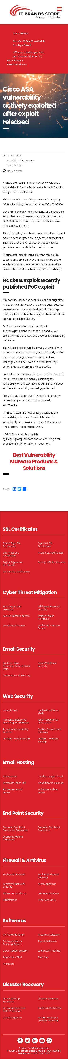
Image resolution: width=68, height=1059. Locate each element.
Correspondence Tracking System (12, 943)
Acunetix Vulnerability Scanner (15, 730)
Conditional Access (14, 625)
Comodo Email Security (16, 675)
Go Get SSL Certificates (16, 571)
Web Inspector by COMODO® (48, 721)
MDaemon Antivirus (14, 893)
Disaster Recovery (48, 998)
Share (6, 489)
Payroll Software (47, 941)
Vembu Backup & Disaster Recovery (48, 1019)
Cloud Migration (12, 1017)
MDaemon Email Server (13, 791)
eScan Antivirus (47, 883)
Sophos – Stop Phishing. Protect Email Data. (16, 666)
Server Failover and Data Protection (14, 1009)
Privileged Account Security (49, 608)
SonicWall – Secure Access (49, 627)
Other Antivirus (47, 899)
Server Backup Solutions (11, 1000)
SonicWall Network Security (14, 885)
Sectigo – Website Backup (48, 740)
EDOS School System (15, 950)
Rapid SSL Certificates (50, 552)
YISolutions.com (40, 1048)
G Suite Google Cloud (50, 776)
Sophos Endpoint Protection (13, 838)
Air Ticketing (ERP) (14, 934)
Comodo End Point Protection (49, 829)
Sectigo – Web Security (16, 738)
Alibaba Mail (10, 776)
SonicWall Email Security (47, 664)
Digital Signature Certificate (13, 563)
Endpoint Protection (50, 1008)
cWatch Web (10, 710)
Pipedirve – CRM (12, 957)
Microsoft (8, 963)
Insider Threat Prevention (46, 617)
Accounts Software (49, 934)
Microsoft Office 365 (14, 782)
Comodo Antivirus (48, 893)
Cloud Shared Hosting (51, 782)
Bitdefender (10, 899)
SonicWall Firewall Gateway (48, 876)
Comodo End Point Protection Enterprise (15, 829)
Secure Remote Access (16, 615)
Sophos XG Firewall (14, 874)
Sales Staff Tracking (49, 950)
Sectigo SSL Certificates (51, 562)
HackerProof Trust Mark (48, 712)
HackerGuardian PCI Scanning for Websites (16, 721)
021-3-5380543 (20, 33)
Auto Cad (43, 957)
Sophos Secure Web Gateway (49, 730)
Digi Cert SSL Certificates (45, 545)
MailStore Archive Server (48, 791)
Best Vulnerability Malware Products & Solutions (34, 462)
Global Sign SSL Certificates (12, 545)
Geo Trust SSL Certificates (11, 554)
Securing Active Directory (12, 608)
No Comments (12, 170)
